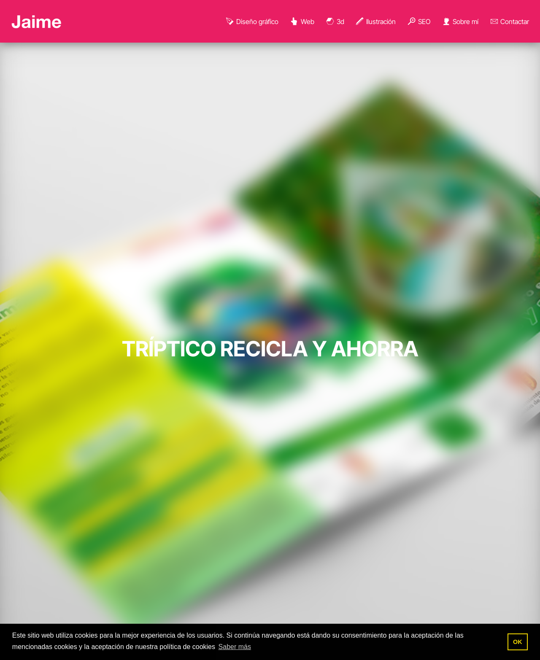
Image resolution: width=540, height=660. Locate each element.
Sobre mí (459, 21)
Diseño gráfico (251, 21)
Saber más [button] (235, 646)
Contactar (509, 21)
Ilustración (375, 21)
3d (334, 21)
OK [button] (517, 641)
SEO (418, 21)
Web (301, 21)
